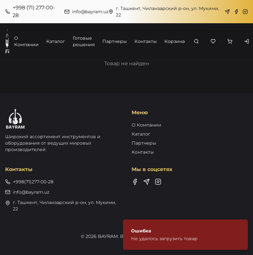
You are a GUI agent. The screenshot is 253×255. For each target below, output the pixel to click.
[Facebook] (236, 11)
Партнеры (114, 41)
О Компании (26, 41)
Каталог (55, 41)
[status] (185, 234)
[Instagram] (245, 11)
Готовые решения (84, 41)
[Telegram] (227, 11)
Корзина (174, 41)
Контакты (146, 41)
